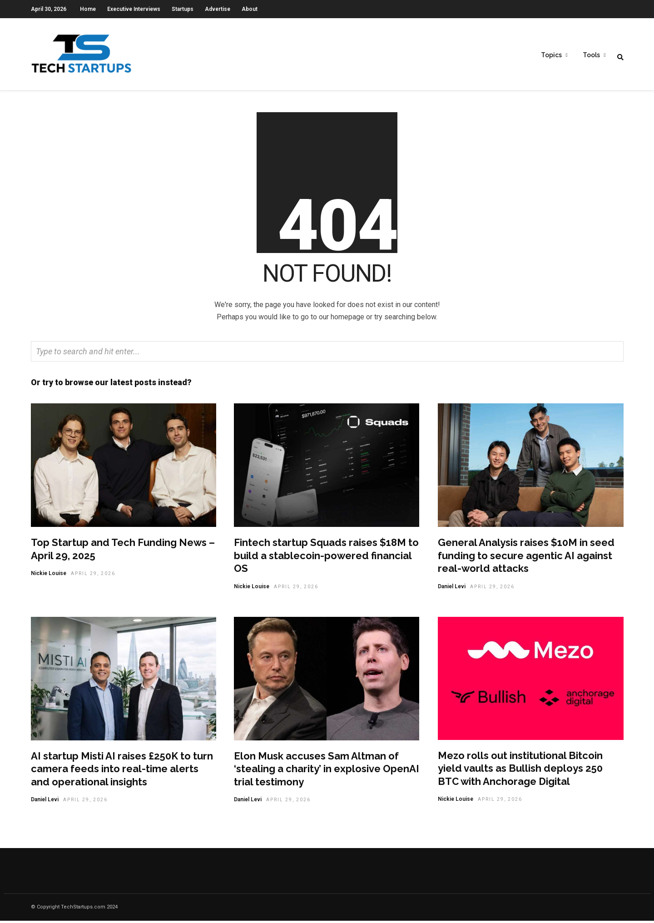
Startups (182, 9)
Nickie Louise (48, 575)
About (250, 9)
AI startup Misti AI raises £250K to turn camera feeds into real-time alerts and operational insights (122, 771)
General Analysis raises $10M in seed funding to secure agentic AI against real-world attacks (526, 557)
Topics (551, 55)
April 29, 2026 (93, 575)
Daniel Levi (452, 589)
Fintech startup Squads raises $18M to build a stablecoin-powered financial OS (326, 557)
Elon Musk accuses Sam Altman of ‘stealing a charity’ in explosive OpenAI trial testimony (326, 771)
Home (88, 9)
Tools (591, 55)
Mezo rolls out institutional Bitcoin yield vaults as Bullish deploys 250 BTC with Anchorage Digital (520, 770)
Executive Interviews (133, 9)
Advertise (217, 9)
